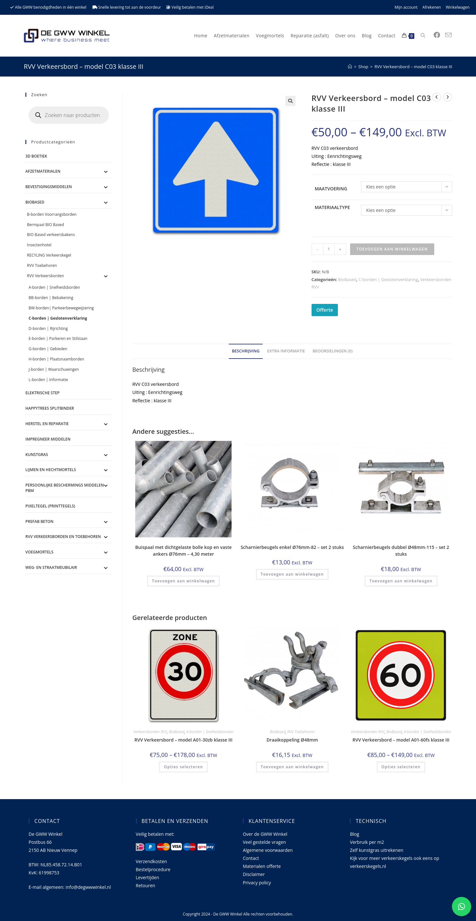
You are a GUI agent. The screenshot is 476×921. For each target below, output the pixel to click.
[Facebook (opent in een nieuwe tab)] (437, 35)
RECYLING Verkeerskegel (49, 255)
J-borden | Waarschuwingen (54, 369)
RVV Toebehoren (300, 731)
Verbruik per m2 (367, 842)
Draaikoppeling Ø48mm (292, 740)
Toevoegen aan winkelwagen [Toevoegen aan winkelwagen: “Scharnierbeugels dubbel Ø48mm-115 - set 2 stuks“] (400, 581)
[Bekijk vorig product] (436, 97)
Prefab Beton (39, 521)
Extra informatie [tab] (286, 351)
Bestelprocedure (153, 869)
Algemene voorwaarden (268, 850)
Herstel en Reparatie (47, 423)
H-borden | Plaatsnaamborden (56, 359)
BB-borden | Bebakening (51, 297)
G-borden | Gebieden (48, 348)
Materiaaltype (332, 207)
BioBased (347, 279)
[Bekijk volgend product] (447, 97)
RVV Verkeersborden (45, 275)
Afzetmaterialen (42, 171)
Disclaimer (254, 874)
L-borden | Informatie (48, 379)
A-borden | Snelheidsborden (210, 731)
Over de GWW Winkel (265, 834)
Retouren (145, 885)
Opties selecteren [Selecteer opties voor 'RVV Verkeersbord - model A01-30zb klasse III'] (183, 767)
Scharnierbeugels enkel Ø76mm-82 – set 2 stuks (292, 547)
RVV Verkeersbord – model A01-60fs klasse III (401, 740)
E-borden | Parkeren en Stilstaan (58, 338)
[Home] (350, 66)
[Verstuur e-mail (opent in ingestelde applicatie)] (448, 35)
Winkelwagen (458, 7)
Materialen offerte (262, 866)
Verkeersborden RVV (150, 731)
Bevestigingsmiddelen (48, 186)
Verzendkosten (151, 861)
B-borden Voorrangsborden (51, 214)
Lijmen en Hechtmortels (50, 469)
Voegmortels (39, 552)
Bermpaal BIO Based (45, 224)
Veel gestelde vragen (264, 842)
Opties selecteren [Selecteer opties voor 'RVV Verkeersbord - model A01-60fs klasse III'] (401, 767)
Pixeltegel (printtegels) (50, 506)
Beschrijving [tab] (246, 351)
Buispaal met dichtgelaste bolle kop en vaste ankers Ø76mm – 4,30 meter (183, 550)
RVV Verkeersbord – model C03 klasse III (413, 66)
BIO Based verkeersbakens (51, 234)
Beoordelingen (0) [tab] (333, 351)
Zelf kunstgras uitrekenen (376, 850)
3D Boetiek (36, 156)
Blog (354, 834)
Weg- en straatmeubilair (51, 567)
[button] (290, 101)
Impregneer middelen (47, 439)
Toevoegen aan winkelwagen (392, 249)
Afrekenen (431, 7)
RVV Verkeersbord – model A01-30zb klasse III (183, 740)
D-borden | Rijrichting (48, 328)
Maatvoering (331, 189)
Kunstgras (36, 454)
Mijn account (406, 7)
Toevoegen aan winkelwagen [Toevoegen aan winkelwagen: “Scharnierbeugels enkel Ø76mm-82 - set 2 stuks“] (292, 574)
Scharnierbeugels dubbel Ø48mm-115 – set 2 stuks (401, 550)
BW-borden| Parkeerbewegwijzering (61, 308)
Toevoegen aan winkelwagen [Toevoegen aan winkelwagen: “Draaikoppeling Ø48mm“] (292, 767)
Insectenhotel (39, 245)
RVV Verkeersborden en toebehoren (63, 536)
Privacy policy (257, 883)
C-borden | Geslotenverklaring (388, 279)
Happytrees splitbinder (49, 408)
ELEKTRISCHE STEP (42, 393)
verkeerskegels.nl (368, 866)
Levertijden (147, 877)
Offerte (324, 309)
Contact (251, 858)
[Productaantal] (329, 249)
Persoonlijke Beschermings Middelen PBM (64, 487)
